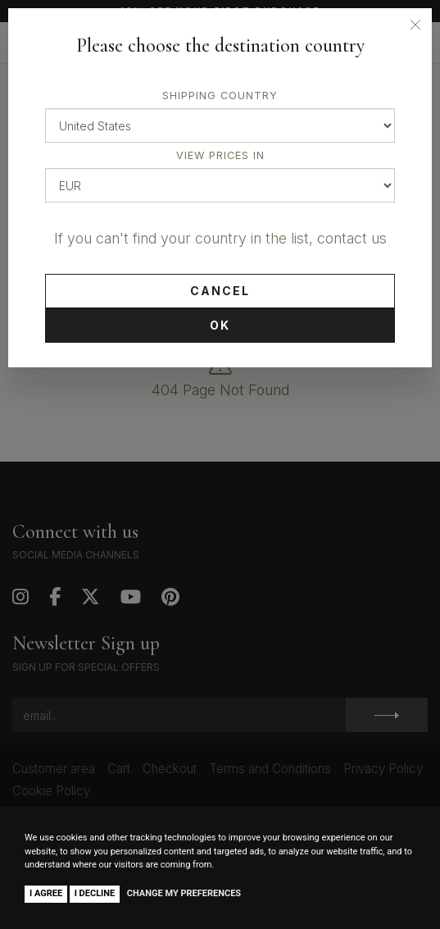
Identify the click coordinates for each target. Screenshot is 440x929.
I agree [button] (45, 893)
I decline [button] (95, 893)
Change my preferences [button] (184, 893)
